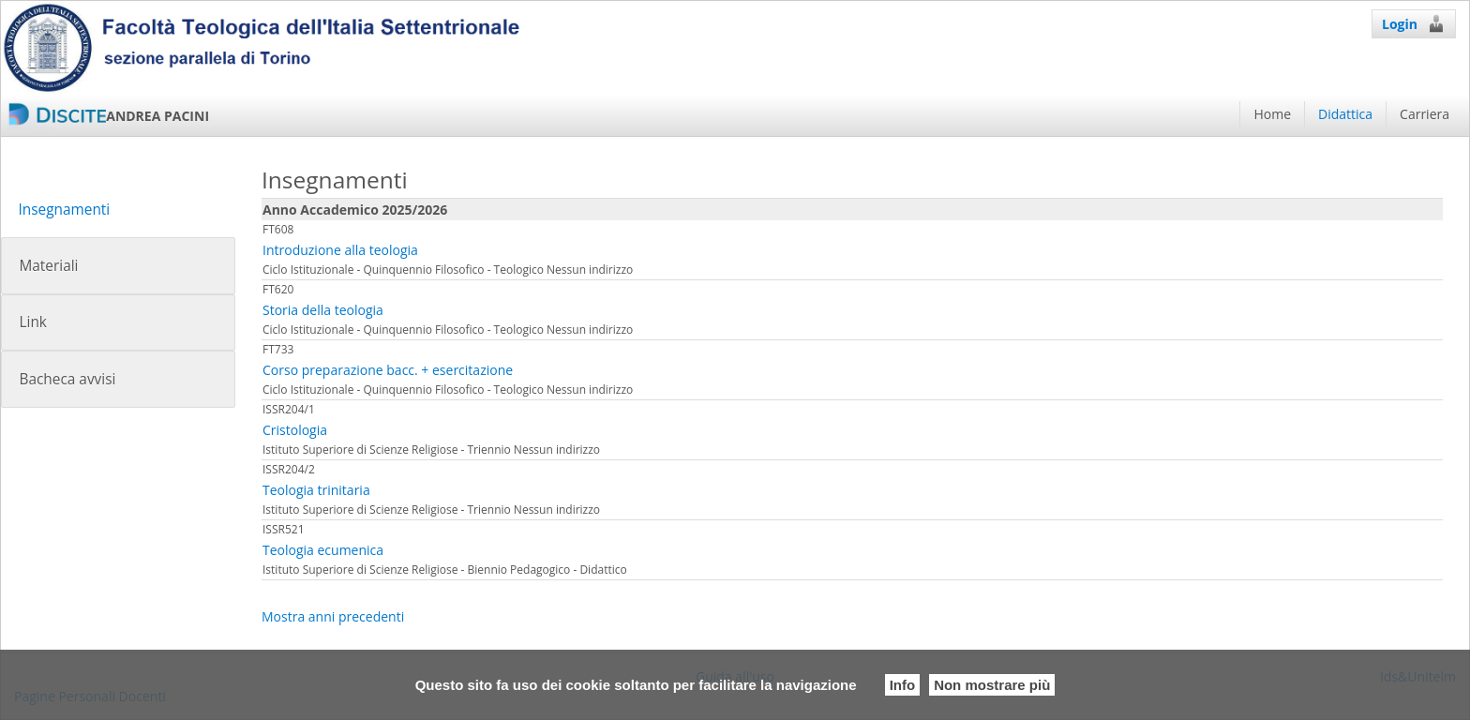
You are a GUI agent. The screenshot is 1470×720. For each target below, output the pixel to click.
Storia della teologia (322, 310)
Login (1414, 23)
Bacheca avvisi (67, 379)
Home (1272, 114)
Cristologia (294, 430)
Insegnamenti (64, 209)
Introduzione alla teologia (340, 250)
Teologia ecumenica (322, 550)
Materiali (48, 266)
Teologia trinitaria (316, 490)
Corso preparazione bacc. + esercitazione (387, 370)
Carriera (1424, 114)
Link (32, 322)
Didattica (1345, 114)
